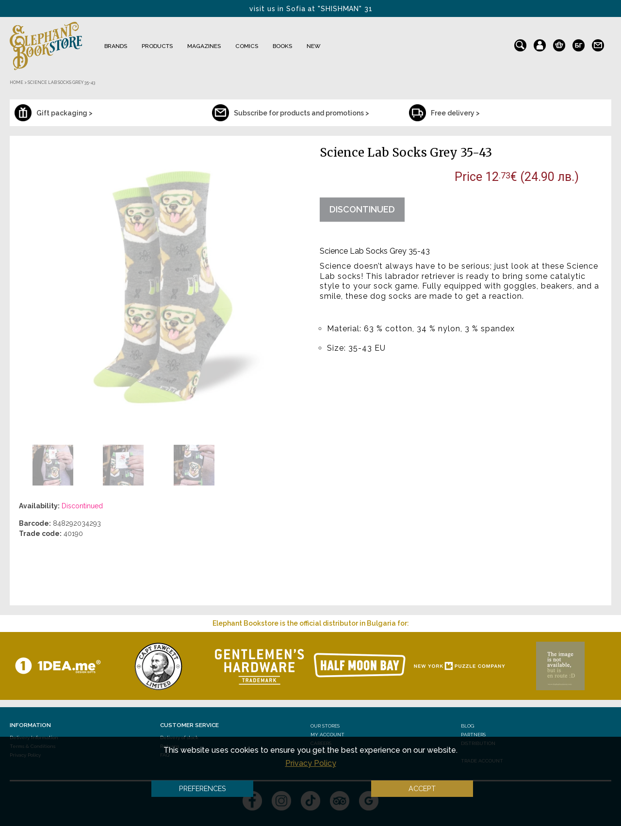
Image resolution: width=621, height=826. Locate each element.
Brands (115, 46)
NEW (314, 46)
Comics (246, 46)
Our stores (325, 726)
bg (578, 43)
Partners (473, 734)
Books (282, 46)
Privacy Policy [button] (310, 763)
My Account (327, 734)
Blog (467, 726)
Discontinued (362, 209)
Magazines (204, 46)
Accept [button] (422, 788)
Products (157, 46)
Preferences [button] (202, 788)
